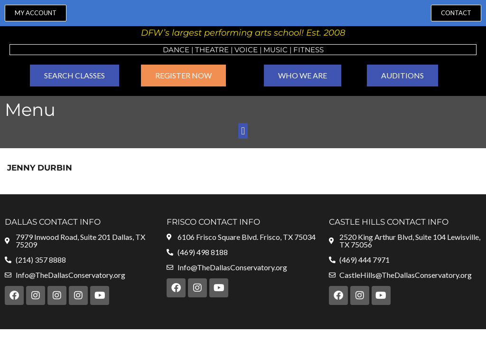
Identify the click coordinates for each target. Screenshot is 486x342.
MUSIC (275, 49)
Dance (176, 49)
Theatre (212, 49)
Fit (299, 49)
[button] (242, 131)
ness (314, 49)
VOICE (246, 49)
